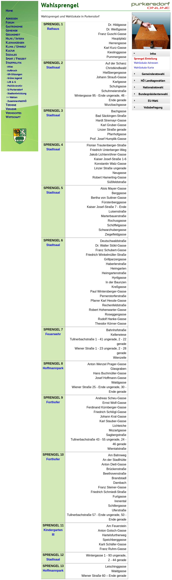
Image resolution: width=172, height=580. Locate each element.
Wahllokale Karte (144, 67)
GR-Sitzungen (14, 74)
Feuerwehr (53, 334)
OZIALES (11, 55)
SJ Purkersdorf (14, 89)
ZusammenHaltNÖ (16, 101)
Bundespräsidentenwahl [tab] (150, 94)
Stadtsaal (53, 67)
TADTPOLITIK (14, 63)
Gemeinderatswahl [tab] (148, 74)
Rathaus (53, 28)
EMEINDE (12, 31)
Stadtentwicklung (16, 93)
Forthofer (53, 402)
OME (9, 11)
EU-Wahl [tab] (145, 101)
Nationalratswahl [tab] (148, 87)
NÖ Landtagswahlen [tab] (149, 80)
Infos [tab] (144, 53)
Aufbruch (11, 70)
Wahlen (11, 97)
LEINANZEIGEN (15, 43)
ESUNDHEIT (13, 35)
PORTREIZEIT (16, 59)
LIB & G (11, 82)
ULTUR (10, 51)
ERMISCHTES (13, 113)
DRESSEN (12, 18)
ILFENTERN (15, 39)
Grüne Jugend (14, 78)
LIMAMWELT (16, 47)
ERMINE (11, 105)
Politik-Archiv (14, 85)
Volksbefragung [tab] (147, 107)
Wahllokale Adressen (146, 62)
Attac (9, 66)
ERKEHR (11, 109)
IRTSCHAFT (13, 117)
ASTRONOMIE (14, 26)
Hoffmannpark (53, 368)
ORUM (10, 22)
